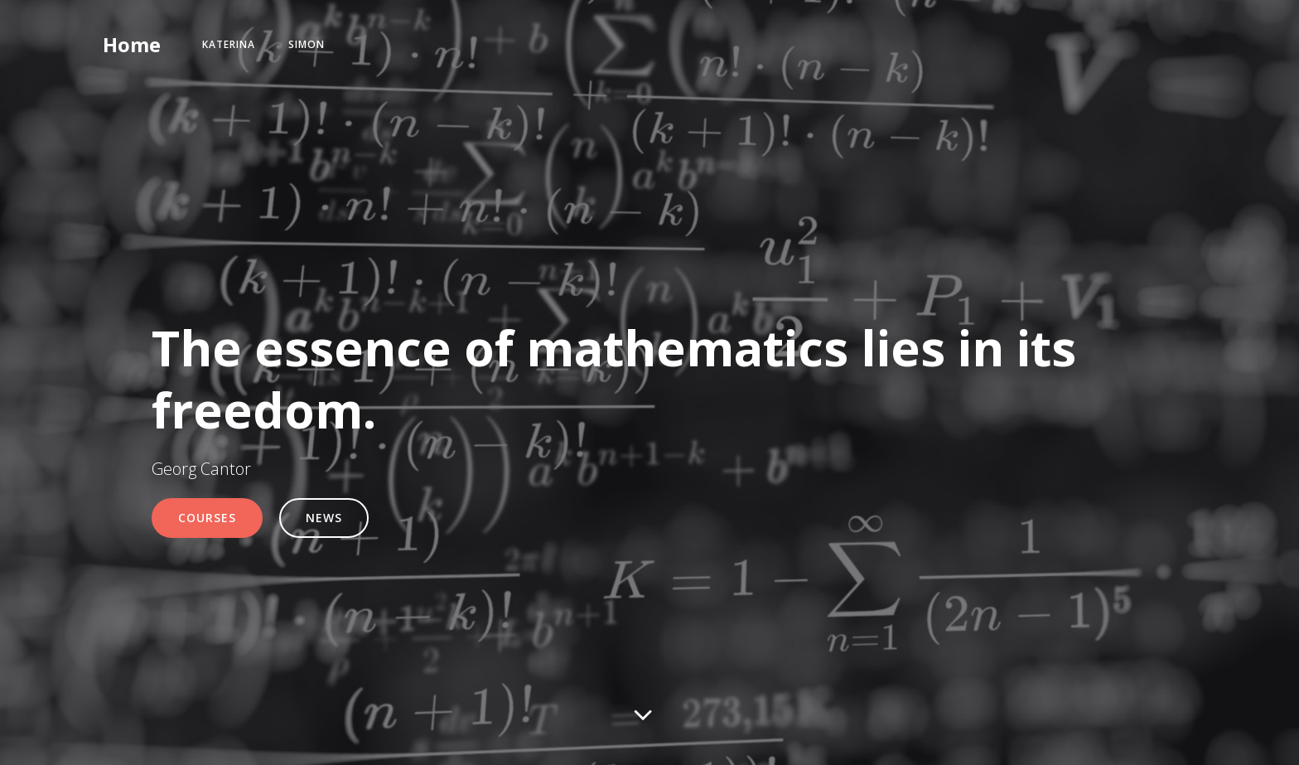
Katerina (228, 44)
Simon (306, 44)
